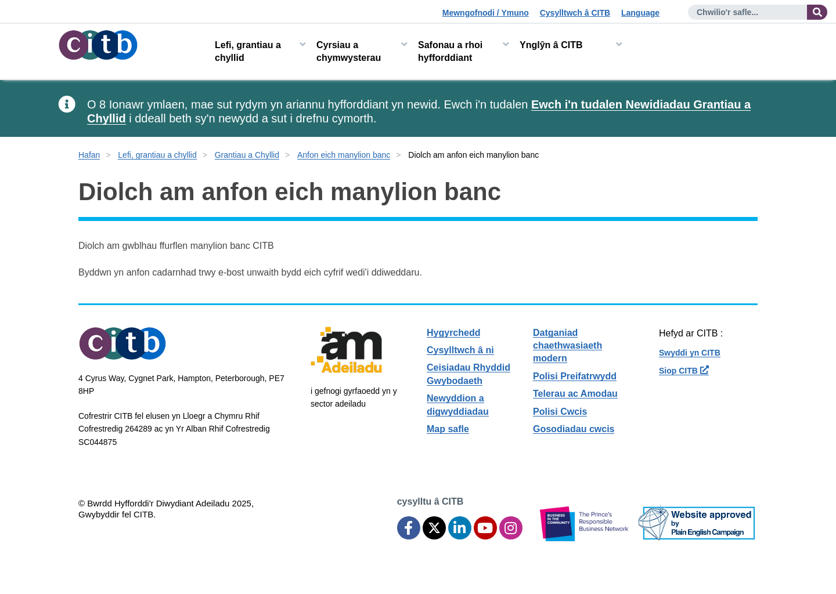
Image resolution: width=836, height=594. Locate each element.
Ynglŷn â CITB (551, 45)
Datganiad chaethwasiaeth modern (567, 346)
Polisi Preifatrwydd (575, 376)
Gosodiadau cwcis (573, 429)
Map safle (448, 429)
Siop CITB (684, 370)
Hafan (89, 155)
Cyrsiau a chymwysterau (348, 51)
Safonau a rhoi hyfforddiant (450, 51)
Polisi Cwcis (560, 411)
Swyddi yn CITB (689, 352)
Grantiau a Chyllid (247, 155)
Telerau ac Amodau (575, 394)
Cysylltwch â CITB (575, 12)
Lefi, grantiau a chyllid (248, 51)
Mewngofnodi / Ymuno (485, 12)
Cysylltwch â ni (460, 350)
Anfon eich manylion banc (343, 155)
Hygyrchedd (453, 333)
